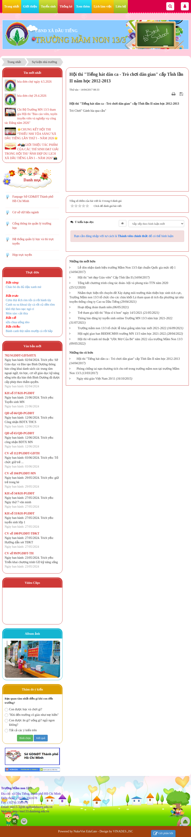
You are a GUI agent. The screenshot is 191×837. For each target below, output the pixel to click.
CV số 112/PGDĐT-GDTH (22, 453)
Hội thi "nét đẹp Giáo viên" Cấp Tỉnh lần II (105, 277)
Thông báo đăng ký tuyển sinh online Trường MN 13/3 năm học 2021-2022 (125, 318)
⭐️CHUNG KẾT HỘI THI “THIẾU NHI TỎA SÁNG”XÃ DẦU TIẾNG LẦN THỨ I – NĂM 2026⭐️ (31, 134)
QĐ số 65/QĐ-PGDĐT (19, 433)
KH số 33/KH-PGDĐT (20, 513)
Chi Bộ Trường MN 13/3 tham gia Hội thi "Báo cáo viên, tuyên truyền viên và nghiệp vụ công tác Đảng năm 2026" (31, 116)
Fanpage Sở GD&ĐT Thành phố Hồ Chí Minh (32, 199)
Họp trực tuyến (22, 254)
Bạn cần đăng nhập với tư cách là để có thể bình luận (123, 236)
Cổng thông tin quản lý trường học (31, 226)
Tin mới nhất (32, 72)
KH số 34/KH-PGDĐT (20, 493)
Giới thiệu (30, 6)
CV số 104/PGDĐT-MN (20, 473)
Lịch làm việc (103, 6)
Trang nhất (11, 6)
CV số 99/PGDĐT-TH (19, 553)
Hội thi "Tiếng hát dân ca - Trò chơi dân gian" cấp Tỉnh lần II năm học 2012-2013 (128, 358)
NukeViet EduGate (85, 831)
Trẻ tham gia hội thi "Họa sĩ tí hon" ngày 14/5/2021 (110, 312)
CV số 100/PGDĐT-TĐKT (22, 533)
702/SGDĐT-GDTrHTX (20, 355)
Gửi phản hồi (163, 833)
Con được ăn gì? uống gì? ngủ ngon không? (30, 722)
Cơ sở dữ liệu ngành (25, 212)
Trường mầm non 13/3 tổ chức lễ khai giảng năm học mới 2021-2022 (122, 328)
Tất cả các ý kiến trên (21, 730)
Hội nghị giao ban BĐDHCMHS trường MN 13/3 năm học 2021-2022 (122, 333)
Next (54, 660)
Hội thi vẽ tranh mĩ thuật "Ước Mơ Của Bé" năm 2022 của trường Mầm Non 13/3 (130, 339)
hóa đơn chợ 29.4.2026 (31, 95)
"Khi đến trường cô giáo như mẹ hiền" (32, 715)
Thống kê (66, 6)
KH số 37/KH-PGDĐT (20, 393)
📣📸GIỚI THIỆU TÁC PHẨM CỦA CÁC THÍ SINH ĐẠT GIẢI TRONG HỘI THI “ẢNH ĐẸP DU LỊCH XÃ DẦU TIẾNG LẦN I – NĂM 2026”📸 (32, 151)
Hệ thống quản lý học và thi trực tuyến (33, 241)
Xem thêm (83, 6)
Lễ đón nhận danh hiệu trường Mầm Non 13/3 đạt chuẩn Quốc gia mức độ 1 (127, 267)
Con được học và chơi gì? (23, 709)
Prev (10, 660)
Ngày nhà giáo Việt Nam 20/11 (96, 378)
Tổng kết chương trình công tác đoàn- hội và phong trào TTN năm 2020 (123, 283)
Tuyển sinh (48, 6)
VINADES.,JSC (123, 831)
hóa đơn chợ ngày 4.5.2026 (34, 81)
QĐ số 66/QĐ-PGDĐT (19, 413)
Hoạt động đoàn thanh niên (95, 307)
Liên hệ (121, 6)
